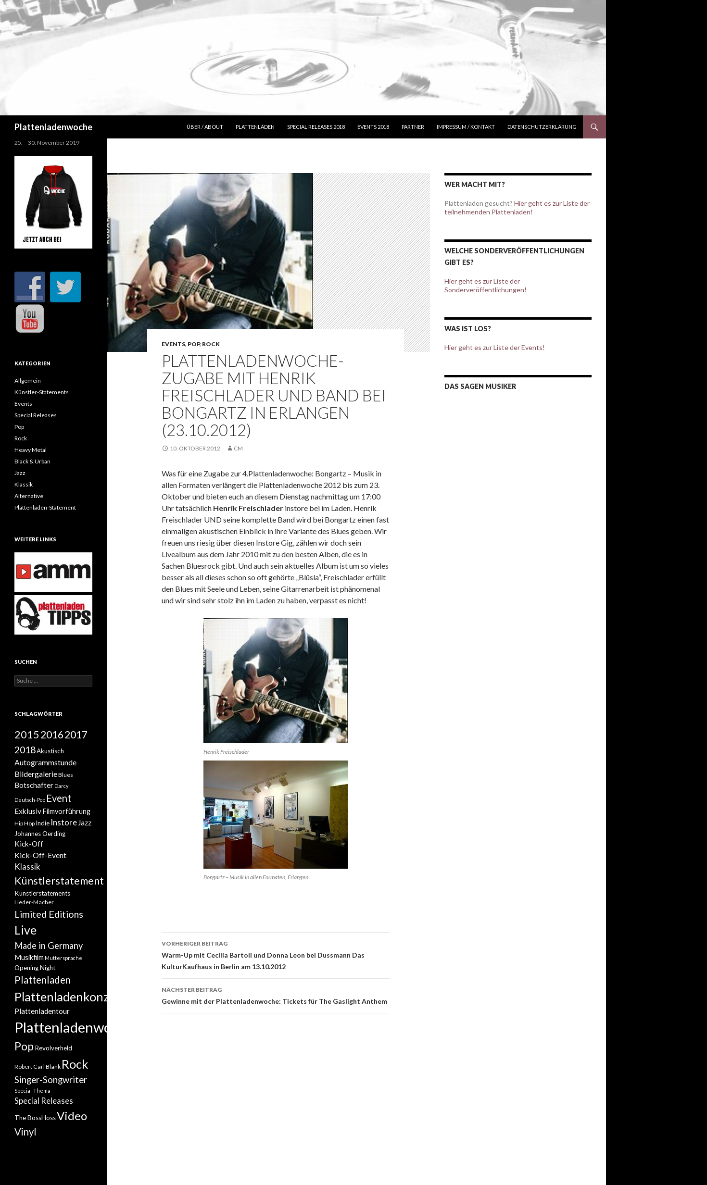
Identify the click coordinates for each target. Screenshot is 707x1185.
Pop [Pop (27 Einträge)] (24, 1046)
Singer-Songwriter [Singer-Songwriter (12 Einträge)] (50, 1079)
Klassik (23, 484)
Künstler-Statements (41, 392)
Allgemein (27, 380)
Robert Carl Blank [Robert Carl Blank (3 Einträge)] (37, 1066)
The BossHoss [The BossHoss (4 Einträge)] (35, 1118)
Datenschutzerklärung (542, 127)
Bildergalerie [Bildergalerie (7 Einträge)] (35, 773)
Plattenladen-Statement (45, 507)
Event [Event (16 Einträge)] (58, 798)
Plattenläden (255, 127)
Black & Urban (32, 461)
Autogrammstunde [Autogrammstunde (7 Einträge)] (45, 762)
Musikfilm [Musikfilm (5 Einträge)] (29, 957)
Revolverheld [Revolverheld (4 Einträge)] (53, 1048)
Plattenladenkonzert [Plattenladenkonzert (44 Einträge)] (69, 996)
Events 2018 (373, 127)
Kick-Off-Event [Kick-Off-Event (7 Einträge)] (40, 855)
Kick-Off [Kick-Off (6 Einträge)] (28, 843)
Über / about (205, 127)
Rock (211, 344)
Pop (194, 344)
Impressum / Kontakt (466, 127)
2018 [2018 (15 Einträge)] (25, 749)
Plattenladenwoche (53, 127)
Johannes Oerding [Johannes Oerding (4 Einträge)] (39, 833)
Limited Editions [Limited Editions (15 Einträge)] (48, 914)
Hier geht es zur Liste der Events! (494, 347)
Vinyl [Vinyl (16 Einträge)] (25, 1131)
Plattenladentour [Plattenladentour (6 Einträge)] (42, 1011)
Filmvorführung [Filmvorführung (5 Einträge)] (66, 811)
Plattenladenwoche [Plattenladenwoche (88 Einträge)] (74, 1027)
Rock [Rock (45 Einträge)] (75, 1064)
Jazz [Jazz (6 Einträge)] (84, 822)
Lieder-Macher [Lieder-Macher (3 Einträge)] (34, 902)
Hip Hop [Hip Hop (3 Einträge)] (24, 823)
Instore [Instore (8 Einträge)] (63, 822)
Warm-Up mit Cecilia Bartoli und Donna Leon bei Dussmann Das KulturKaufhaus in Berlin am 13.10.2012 (276, 954)
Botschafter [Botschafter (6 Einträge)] (33, 785)
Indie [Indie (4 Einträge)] (43, 823)
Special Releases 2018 (316, 127)
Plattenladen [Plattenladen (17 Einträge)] (42, 979)
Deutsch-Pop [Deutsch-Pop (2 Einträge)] (29, 800)
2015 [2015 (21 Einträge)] (26, 734)
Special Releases (35, 415)
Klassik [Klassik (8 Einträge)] (27, 867)
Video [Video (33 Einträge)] (72, 1116)
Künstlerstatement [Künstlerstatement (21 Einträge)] (59, 880)
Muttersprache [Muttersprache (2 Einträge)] (63, 958)
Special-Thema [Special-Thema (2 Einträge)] (32, 1090)
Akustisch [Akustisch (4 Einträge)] (50, 751)
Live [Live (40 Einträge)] (25, 930)
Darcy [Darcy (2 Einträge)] (61, 786)
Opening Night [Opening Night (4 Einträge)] (34, 968)
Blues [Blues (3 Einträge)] (65, 774)
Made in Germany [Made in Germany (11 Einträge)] (48, 945)
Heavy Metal (30, 449)
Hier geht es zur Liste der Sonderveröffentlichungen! (485, 285)
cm (238, 448)
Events (173, 344)
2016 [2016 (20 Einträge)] (51, 734)
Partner (413, 127)
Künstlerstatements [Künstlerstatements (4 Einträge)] (42, 893)
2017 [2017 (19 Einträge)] (76, 734)
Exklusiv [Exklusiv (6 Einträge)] (27, 811)
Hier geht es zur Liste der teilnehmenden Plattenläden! (517, 207)
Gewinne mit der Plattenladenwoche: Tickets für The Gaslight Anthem (276, 994)
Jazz (19, 472)
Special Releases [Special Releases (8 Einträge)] (43, 1101)
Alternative (28, 495)
